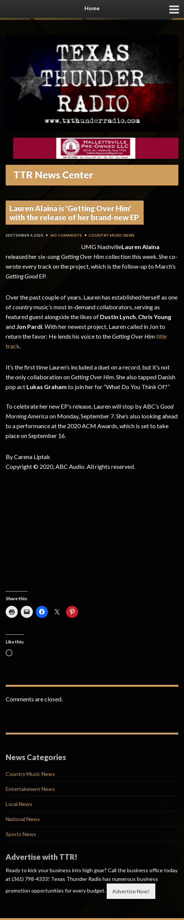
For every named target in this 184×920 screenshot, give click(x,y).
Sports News (21, 834)
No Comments (66, 235)
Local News (19, 804)
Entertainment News (30, 789)
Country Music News (112, 235)
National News (23, 819)
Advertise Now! (131, 891)
